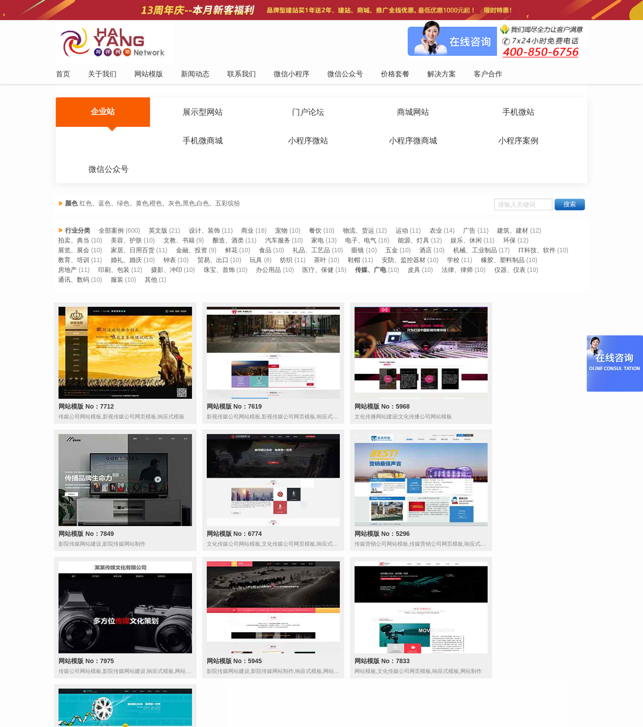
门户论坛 (277, 113)
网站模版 (218, 702)
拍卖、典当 (76, 224)
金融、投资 (195, 234)
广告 (477, 215)
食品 (269, 234)
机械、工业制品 (482, 234)
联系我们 (279, 702)
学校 (519, 244)
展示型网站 (188, 113)
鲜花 (236, 234)
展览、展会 (76, 234)
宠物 (286, 215)
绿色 (126, 181)
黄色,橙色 (152, 181)
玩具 (319, 244)
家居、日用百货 (136, 234)
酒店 (432, 234)
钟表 (232, 244)
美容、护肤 (130, 224)
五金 (398, 234)
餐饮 (321, 215)
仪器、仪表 (76, 264)
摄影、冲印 (235, 254)
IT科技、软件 (79, 244)
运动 (408, 215)
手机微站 (454, 113)
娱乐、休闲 (473, 224)
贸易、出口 (276, 244)
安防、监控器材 (469, 244)
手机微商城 (543, 113)
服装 (173, 264)
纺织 (350, 244)
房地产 (136, 254)
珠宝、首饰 (289, 254)
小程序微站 (100, 142)
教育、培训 (135, 244)
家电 (323, 224)
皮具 (485, 254)
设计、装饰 (208, 215)
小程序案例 (277, 142)
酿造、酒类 (232, 224)
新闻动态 (248, 702)
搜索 (566, 182)
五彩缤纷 (230, 181)
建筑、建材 (520, 215)
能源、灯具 (419, 224)
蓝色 (107, 181)
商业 (252, 215)
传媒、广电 (442, 254)
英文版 (162, 215)
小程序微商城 (188, 142)
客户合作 (441, 702)
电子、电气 (366, 224)
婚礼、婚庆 (189, 244)
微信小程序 (312, 702)
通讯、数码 (130, 264)
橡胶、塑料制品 (83, 254)
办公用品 (338, 254)
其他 (207, 264)
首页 (163, 702)
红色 (89, 181)
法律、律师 (529, 254)
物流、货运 (364, 215)
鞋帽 (419, 244)
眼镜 (363, 234)
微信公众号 (366, 142)
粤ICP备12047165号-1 (397, 717)
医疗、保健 (389, 254)
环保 (516, 224)
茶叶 (385, 244)
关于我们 (188, 702)
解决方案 (411, 702)
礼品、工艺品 (316, 234)
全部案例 (114, 215)
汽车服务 (282, 224)
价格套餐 (380, 702)
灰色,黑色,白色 (191, 181)
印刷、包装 (183, 254)
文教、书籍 (183, 224)
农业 (442, 215)
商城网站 (366, 113)
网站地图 (471, 702)
